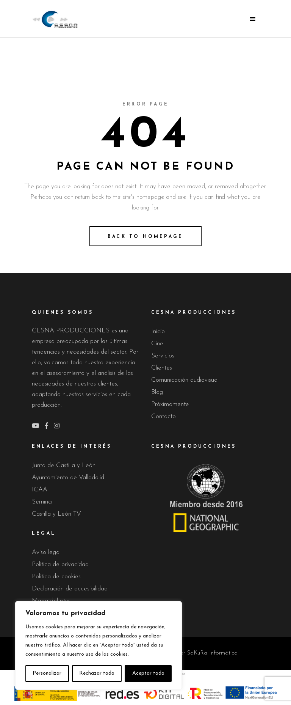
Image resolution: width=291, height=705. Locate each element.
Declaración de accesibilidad (70, 588)
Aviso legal (46, 552)
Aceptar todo (148, 673)
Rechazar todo (96, 673)
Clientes (161, 368)
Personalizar (47, 673)
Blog (157, 392)
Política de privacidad (60, 564)
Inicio (158, 331)
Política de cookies (56, 576)
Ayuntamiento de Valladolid (68, 477)
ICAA (39, 489)
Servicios (162, 355)
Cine (157, 343)
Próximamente (170, 404)
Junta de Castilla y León (63, 465)
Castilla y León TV (56, 514)
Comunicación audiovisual (185, 380)
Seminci (42, 502)
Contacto (163, 416)
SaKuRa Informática (212, 653)
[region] (98, 645)
